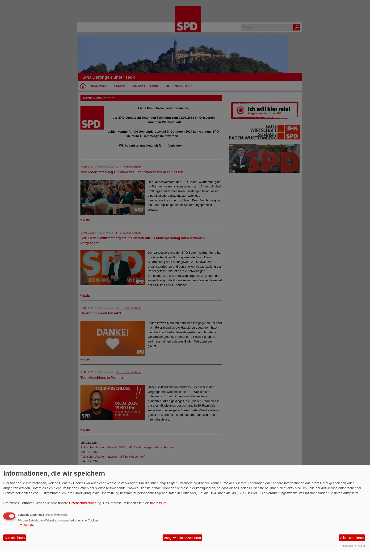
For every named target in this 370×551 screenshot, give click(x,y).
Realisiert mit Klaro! (353, 545)
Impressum (158, 503)
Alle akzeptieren (352, 538)
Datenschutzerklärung (85, 503)
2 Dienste (25, 525)
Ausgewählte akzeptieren (182, 538)
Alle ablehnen (15, 538)
